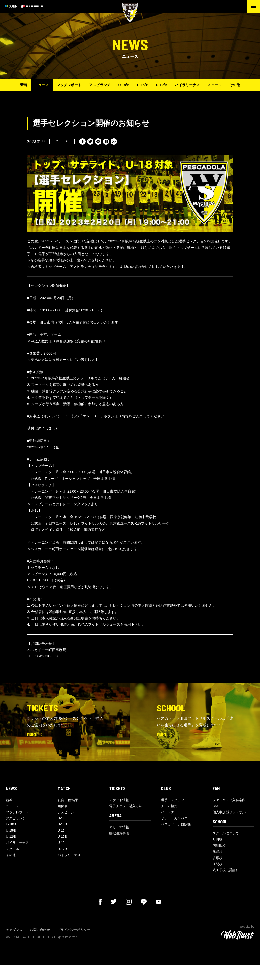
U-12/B (161, 85)
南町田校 (219, 845)
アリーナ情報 (119, 827)
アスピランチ (99, 85)
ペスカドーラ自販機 (176, 824)
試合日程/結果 (68, 800)
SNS (216, 806)
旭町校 (217, 852)
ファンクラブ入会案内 (229, 800)
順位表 (63, 806)
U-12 (61, 843)
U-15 (61, 830)
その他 (234, 85)
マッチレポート (69, 85)
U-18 (61, 818)
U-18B (62, 824)
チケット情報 (119, 800)
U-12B (62, 849)
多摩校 (217, 858)
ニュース (42, 85)
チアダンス (14, 930)
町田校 (217, 839)
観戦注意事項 (119, 833)
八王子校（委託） (226, 870)
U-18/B (123, 85)
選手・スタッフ (172, 800)
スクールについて (226, 833)
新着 (23, 85)
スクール (214, 85)
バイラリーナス (187, 85)
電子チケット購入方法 (125, 806)
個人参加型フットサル (229, 812)
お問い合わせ (40, 930)
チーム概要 (169, 806)
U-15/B (142, 85)
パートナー (169, 812)
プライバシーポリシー (73, 930)
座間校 (217, 864)
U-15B (62, 836)
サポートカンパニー (176, 818)
